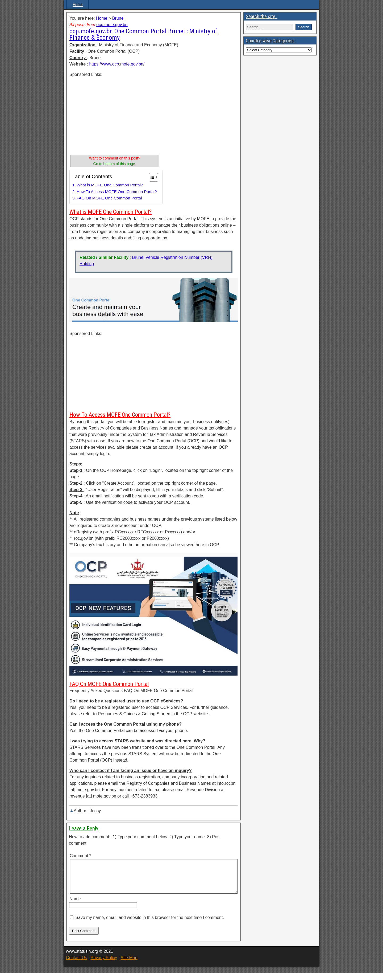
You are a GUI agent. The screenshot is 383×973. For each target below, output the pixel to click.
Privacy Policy (103, 964)
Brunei (118, 18)
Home (78, 4)
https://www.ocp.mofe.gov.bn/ (116, 64)
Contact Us (76, 964)
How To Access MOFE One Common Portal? (117, 191)
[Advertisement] (114, 115)
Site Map (128, 964)
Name (75, 905)
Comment (80, 855)
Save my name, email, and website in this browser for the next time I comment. (149, 924)
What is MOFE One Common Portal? (110, 185)
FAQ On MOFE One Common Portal (109, 198)
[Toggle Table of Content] (151, 177)
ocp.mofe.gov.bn (111, 24)
